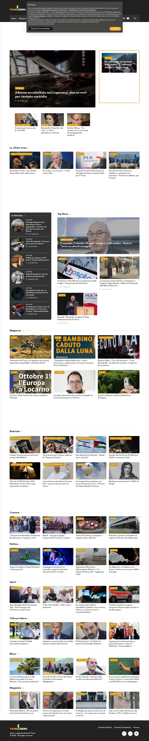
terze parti (59, 12)
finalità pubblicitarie (40, 16)
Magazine (23, 19)
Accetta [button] (115, 28)
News (14, 19)
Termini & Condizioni (122, 727)
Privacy (136, 727)
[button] (124, 733)
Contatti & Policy (105, 727)
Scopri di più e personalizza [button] (40, 28)
